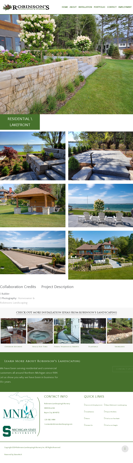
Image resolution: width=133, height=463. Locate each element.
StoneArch (18, 455)
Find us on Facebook (112, 418)
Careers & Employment (93, 405)
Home (87, 418)
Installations (89, 412)
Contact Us (89, 425)
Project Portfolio (110, 412)
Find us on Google (111, 425)
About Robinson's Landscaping (116, 405)
